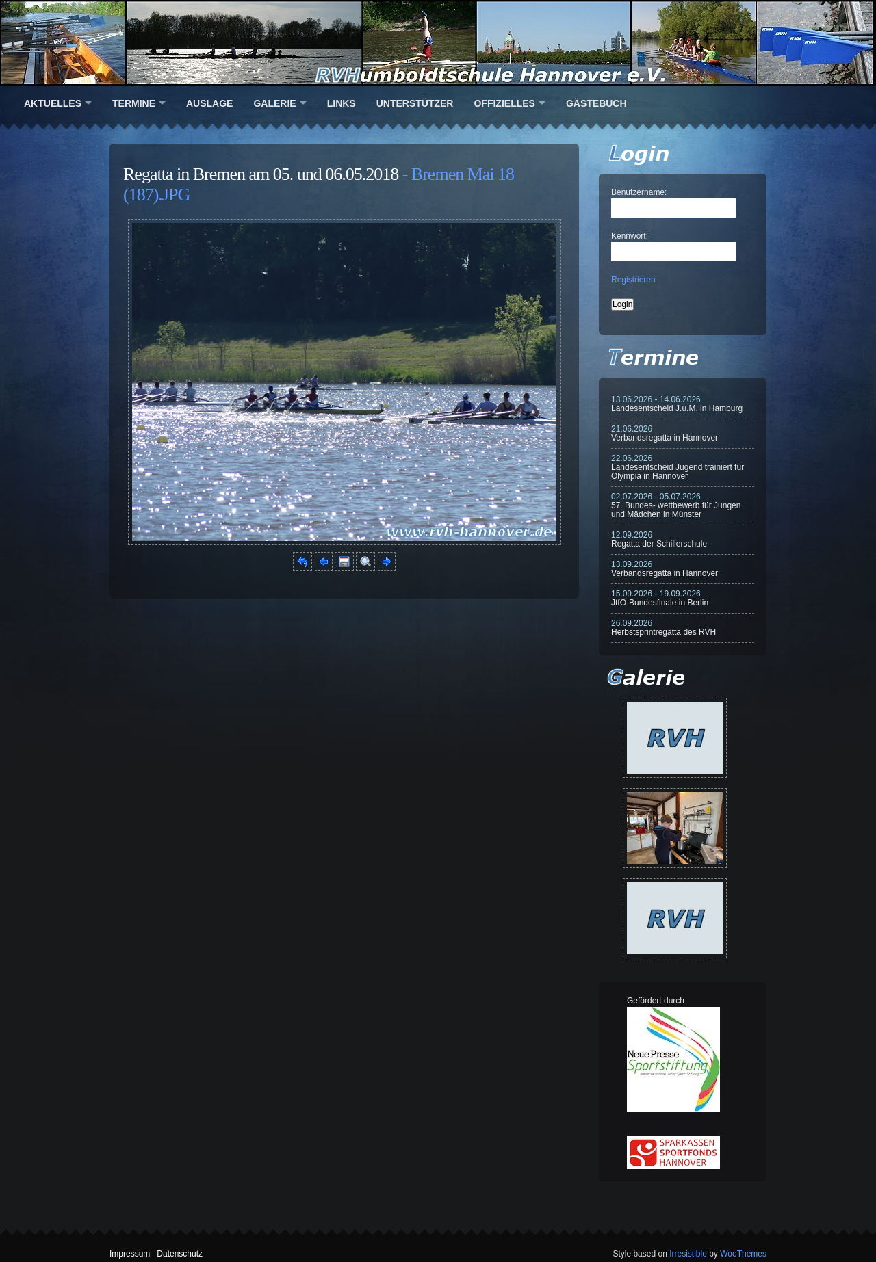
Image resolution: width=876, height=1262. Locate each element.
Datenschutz (180, 1254)
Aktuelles (52, 103)
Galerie (274, 103)
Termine (133, 103)
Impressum (130, 1254)
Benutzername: (639, 192)
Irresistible (688, 1254)
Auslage (209, 103)
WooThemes (743, 1254)
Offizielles (504, 103)
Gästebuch (596, 103)
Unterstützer (415, 103)
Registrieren (633, 280)
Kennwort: (629, 236)
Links (341, 103)
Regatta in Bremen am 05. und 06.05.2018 (260, 174)
